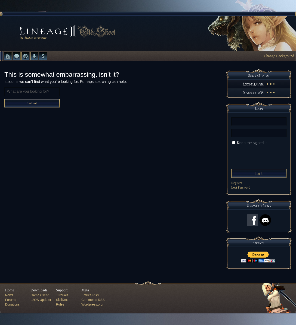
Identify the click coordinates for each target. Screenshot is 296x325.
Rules (60, 304)
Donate (43, 56)
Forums (17, 56)
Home (8, 56)
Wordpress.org (92, 304)
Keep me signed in (252, 143)
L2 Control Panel (25, 56)
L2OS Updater (41, 300)
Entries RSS (90, 295)
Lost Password (240, 187)
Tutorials (62, 295)
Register (236, 183)
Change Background (279, 56)
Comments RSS (93, 300)
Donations (12, 304)
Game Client (40, 295)
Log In (259, 173)
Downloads (34, 56)
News (9, 295)
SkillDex (62, 300)
